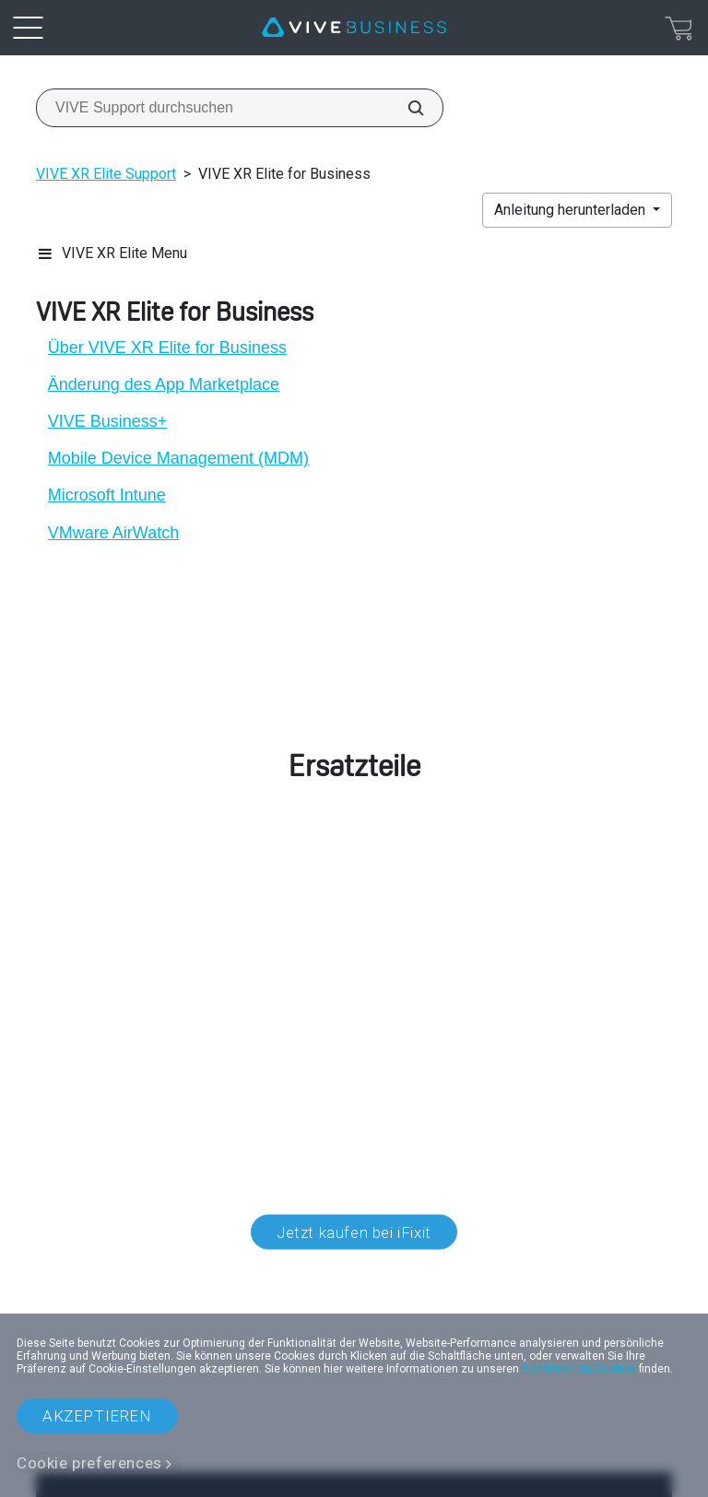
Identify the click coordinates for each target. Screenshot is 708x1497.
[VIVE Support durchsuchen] (405, 107)
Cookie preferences (89, 1463)
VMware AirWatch (113, 533)
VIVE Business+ (108, 421)
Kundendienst (104, 950)
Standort (354, 1292)
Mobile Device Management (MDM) (178, 458)
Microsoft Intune (107, 495)
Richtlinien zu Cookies (579, 1368)
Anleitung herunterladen (571, 209)
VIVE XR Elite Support (106, 174)
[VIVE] (354, 27)
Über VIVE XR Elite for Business (167, 347)
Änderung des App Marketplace (163, 384)
